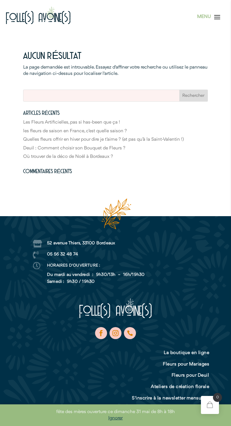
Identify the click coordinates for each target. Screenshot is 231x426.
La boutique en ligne (186, 353)
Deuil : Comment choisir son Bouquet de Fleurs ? (74, 148)
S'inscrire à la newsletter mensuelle (170, 398)
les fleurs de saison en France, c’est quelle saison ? (75, 131)
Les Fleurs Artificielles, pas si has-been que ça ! (71, 122)
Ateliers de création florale (180, 387)
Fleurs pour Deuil (190, 375)
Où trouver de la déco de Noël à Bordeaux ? (68, 156)
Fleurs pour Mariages (186, 364)
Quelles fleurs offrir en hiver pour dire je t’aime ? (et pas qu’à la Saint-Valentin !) (103, 139)
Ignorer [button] (115, 418)
